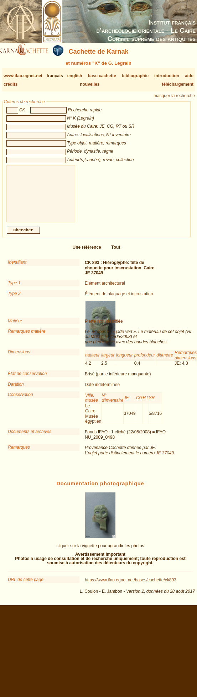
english (74, 75)
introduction (166, 75)
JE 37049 (165, 458)
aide (189, 75)
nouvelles (89, 84)
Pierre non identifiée (104, 326)
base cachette (102, 75)
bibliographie (135, 75)
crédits (10, 84)
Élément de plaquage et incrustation (119, 299)
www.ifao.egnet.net (23, 75)
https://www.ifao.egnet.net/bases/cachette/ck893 (130, 585)
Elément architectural (105, 288)
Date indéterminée (102, 390)
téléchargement (177, 84)
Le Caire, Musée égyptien (93, 419)
